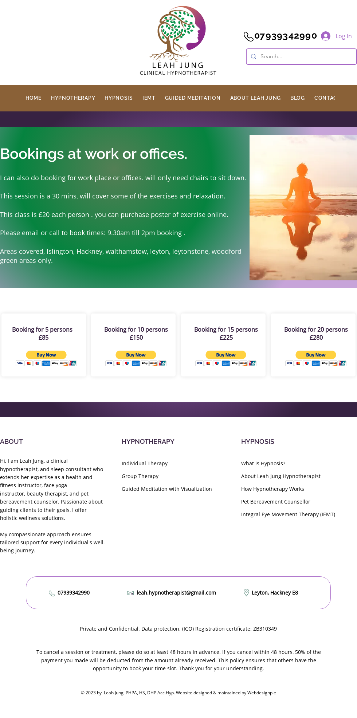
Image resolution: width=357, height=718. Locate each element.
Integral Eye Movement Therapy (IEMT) (288, 514)
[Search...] (300, 56)
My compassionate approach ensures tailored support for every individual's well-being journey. (52, 542)
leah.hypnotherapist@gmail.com (176, 592)
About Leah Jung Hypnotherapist (281, 476)
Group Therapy (140, 476)
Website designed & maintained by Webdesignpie (226, 693)
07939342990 (74, 592)
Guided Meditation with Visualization (167, 488)
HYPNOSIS (257, 441)
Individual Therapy (145, 463)
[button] (73, 97)
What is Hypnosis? (263, 463)
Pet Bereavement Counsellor (275, 501)
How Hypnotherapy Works (272, 488)
